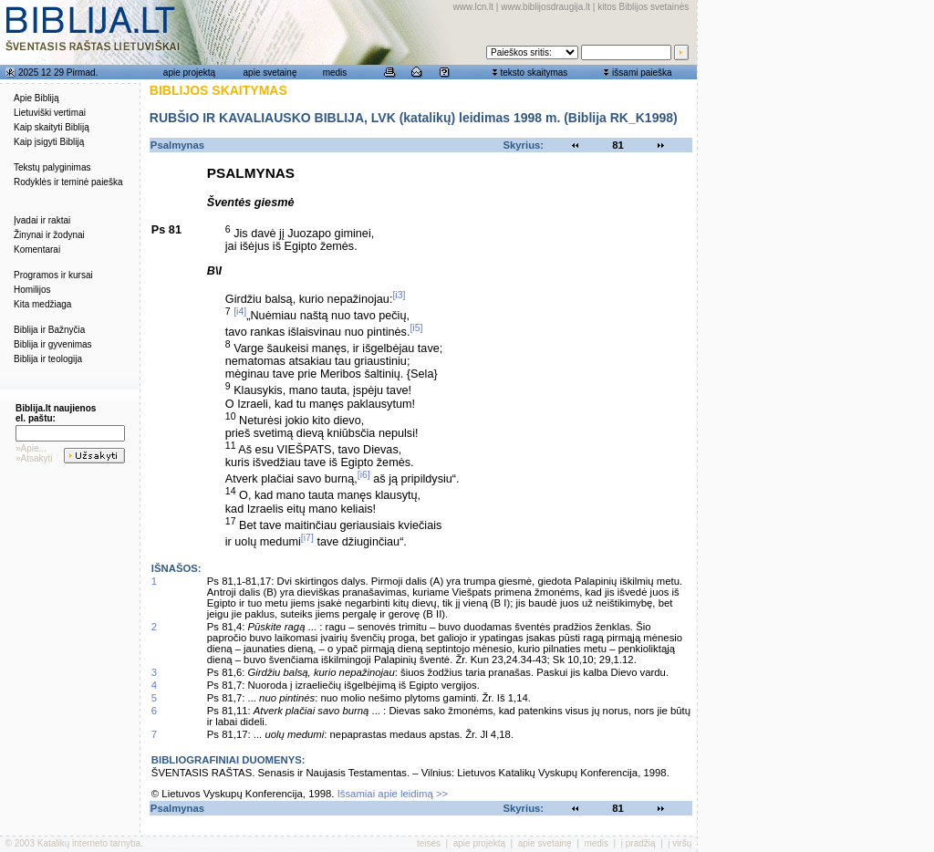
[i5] (416, 327)
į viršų (679, 843)
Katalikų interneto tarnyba (88, 843)
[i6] (364, 474)
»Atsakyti (34, 458)
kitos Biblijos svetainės (643, 7)
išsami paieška (642, 73)
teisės (429, 843)
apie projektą (189, 73)
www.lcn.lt (473, 7)
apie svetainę (270, 73)
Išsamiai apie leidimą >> (393, 793)
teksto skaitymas (533, 73)
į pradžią (638, 843)
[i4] (240, 311)
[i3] (398, 294)
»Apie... (31, 448)
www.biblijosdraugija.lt (545, 7)
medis (335, 73)
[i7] (307, 537)
